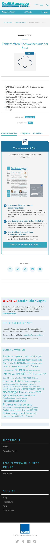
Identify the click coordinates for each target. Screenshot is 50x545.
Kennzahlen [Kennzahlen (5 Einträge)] (29, 377)
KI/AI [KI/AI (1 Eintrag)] (36, 378)
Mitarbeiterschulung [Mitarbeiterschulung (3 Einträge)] (11, 389)
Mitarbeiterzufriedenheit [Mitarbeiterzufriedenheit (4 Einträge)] (32, 388)
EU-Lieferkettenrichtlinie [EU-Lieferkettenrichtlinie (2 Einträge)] (17, 366)
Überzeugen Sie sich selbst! (25, 244)
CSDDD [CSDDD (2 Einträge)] (34, 360)
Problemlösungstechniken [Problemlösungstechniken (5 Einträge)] (23, 395)
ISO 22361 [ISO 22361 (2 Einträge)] (38, 374)
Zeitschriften (20, 22)
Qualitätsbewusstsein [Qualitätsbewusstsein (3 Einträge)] (12, 410)
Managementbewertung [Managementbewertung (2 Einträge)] (31, 386)
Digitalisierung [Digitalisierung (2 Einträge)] (31, 363)
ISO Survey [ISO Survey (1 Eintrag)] (12, 378)
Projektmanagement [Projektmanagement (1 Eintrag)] (21, 398)
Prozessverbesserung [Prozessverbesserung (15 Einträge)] (17, 404)
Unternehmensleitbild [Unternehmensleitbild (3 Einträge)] (12, 416)
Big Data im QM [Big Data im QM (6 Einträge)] (33, 356)
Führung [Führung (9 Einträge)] (20, 369)
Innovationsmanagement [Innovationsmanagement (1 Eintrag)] (32, 370)
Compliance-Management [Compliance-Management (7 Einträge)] (17, 359)
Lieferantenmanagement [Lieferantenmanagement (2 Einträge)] (12, 386)
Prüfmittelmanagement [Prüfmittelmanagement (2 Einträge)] (29, 408)
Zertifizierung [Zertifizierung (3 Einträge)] (27, 416)
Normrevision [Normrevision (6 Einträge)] (28, 392)
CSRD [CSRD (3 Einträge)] (39, 360)
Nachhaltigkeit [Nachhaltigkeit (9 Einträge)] (11, 392)
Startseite (8, 22)
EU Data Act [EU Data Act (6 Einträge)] (33, 366)
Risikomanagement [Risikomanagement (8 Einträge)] (14, 413)
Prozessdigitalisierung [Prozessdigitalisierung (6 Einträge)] (14, 400)
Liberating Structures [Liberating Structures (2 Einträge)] (28, 384)
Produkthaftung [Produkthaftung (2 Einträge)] (9, 398)
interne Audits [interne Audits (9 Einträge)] (11, 374)
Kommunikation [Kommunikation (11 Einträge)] (13, 381)
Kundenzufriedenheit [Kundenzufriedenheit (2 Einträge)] (11, 384)
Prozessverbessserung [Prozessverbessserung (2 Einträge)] (11, 408)
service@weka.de (9, 313)
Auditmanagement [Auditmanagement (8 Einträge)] (13, 356)
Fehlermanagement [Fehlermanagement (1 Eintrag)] (8, 370)
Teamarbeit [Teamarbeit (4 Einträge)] (31, 413)
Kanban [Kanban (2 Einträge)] (19, 378)
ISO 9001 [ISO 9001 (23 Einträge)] (27, 373)
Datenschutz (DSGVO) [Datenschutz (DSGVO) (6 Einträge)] (14, 363)
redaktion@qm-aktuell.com (33, 335)
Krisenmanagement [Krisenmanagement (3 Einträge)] (31, 381)
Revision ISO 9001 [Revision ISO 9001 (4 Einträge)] (30, 410)
